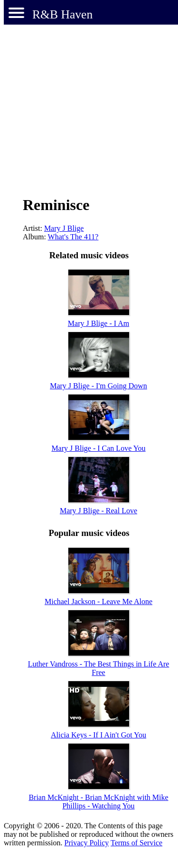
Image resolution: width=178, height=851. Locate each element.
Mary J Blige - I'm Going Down (98, 386)
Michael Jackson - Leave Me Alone (98, 601)
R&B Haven (62, 14)
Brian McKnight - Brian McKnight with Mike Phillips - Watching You (98, 801)
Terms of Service (136, 843)
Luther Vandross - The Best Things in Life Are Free (98, 668)
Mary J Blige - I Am (98, 323)
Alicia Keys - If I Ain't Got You (98, 735)
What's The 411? (73, 237)
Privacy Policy (87, 843)
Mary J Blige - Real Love (98, 511)
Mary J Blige (64, 228)
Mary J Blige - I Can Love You (98, 448)
